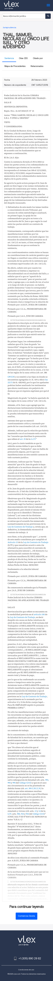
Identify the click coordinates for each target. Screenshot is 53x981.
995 (14, 782)
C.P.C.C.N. (36, 788)
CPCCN (11, 376)
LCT (9, 813)
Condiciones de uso (26, 970)
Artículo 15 (13, 542)
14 (40, 811)
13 (36, 811)
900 (18, 813)
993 (46, 779)
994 (9, 782)
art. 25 (23, 439)
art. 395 (28, 788)
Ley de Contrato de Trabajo (20, 526)
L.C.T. (33, 439)
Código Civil (25, 782)
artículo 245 (39, 614)
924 (22, 813)
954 (27, 813)
